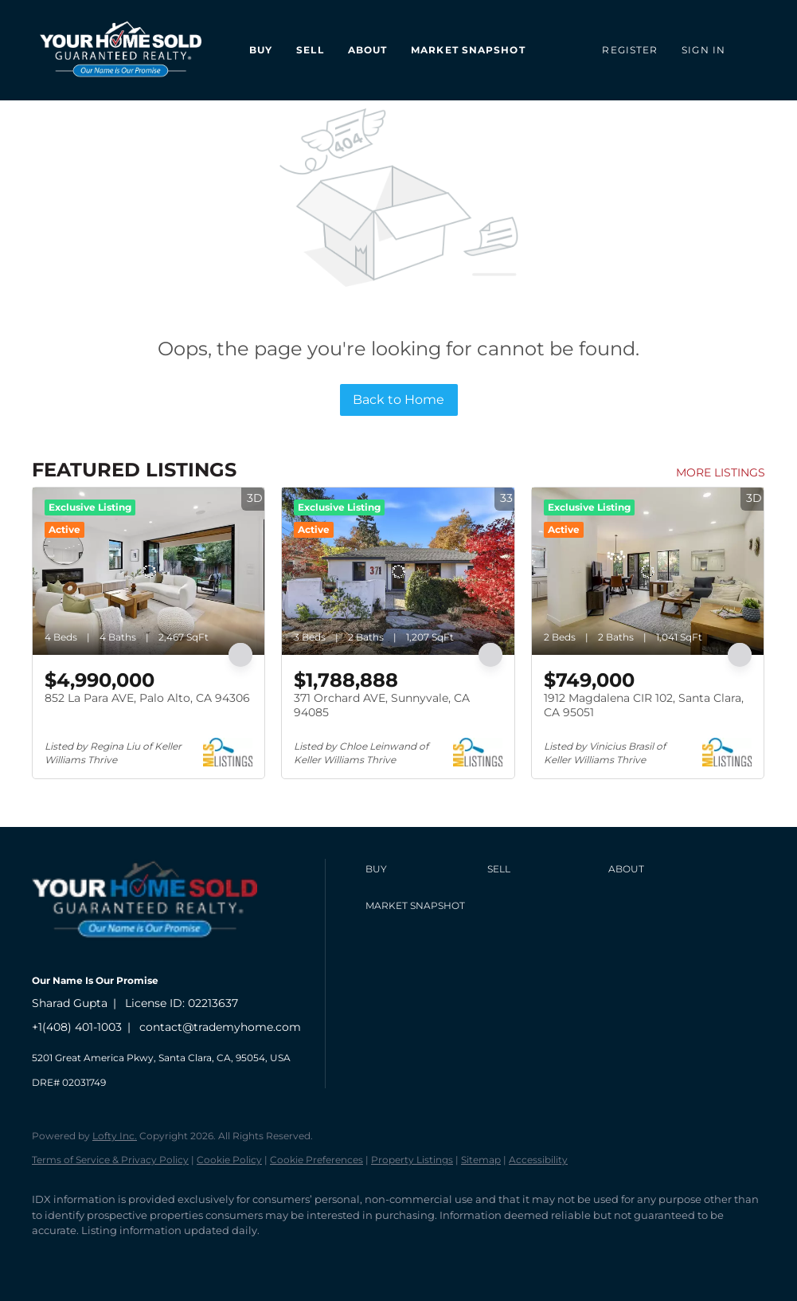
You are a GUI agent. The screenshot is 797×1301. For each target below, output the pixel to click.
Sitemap (481, 1160)
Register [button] (630, 50)
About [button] (368, 50)
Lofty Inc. (114, 1136)
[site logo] (156, 954)
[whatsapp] (282, 1258)
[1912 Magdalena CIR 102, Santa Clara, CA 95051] (648, 571)
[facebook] (51, 1258)
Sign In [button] (703, 50)
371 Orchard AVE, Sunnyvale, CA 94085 (382, 705)
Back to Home (398, 399)
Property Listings (412, 1160)
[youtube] (189, 1258)
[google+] (236, 1258)
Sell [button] (309, 50)
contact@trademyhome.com (220, 1027)
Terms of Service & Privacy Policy (110, 1160)
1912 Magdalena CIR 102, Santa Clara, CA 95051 (644, 705)
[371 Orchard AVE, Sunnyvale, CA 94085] (398, 571)
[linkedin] (97, 1258)
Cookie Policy (229, 1160)
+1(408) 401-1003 (77, 1027)
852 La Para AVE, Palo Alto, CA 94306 (147, 698)
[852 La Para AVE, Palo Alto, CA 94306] (148, 571)
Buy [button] (260, 50)
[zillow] (143, 1258)
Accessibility (538, 1160)
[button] (422, 869)
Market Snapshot (468, 50)
